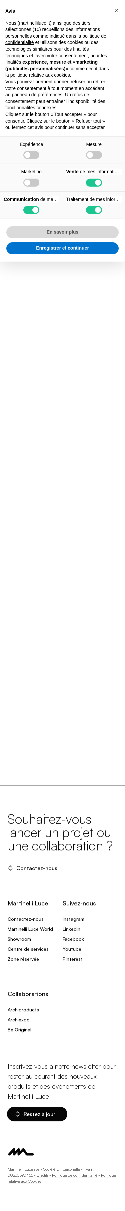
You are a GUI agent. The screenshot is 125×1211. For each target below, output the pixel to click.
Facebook (73, 939)
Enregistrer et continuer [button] (62, 248)
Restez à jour (36, 1114)
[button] (116, 10)
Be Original (19, 1029)
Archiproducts (23, 1009)
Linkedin (71, 929)
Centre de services (28, 949)
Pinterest (73, 959)
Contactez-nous (33, 868)
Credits (42, 1175)
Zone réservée (23, 959)
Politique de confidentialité (74, 1175)
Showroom (19, 939)
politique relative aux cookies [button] (40, 75)
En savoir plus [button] (63, 232)
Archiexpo (19, 1019)
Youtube (72, 949)
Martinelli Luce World (30, 929)
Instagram (73, 919)
